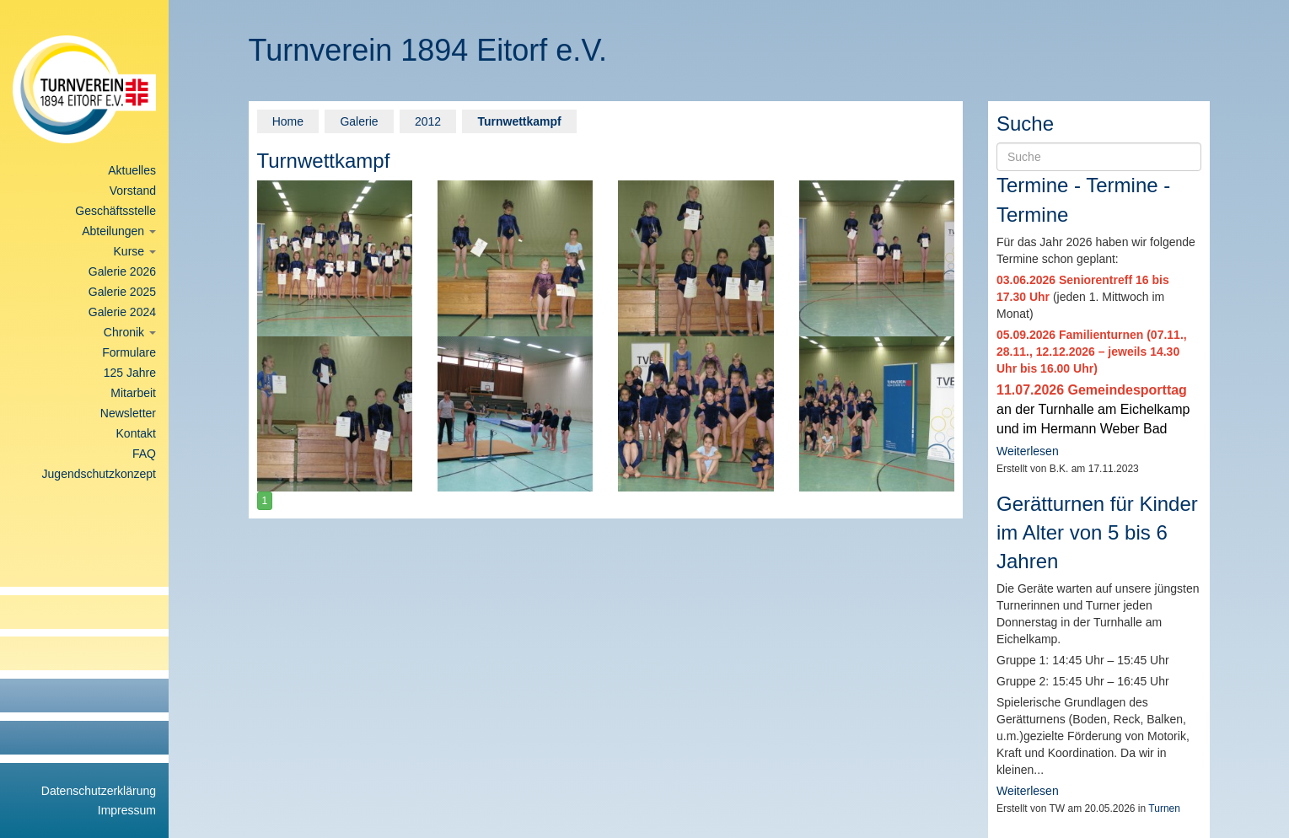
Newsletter (128, 413)
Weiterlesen (1027, 451)
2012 (428, 121)
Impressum (127, 810)
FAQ (144, 453)
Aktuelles (132, 170)
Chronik (130, 332)
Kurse (135, 251)
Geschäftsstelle (115, 211)
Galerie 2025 (122, 291)
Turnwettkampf (519, 121)
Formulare (129, 352)
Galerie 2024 (122, 312)
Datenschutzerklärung (98, 791)
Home (287, 121)
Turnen (1164, 808)
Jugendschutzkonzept (99, 474)
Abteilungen (119, 231)
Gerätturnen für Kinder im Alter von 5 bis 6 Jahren (1097, 532)
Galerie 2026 (122, 271)
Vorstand (133, 190)
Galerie (359, 121)
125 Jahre (130, 372)
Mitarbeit (133, 393)
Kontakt (136, 433)
